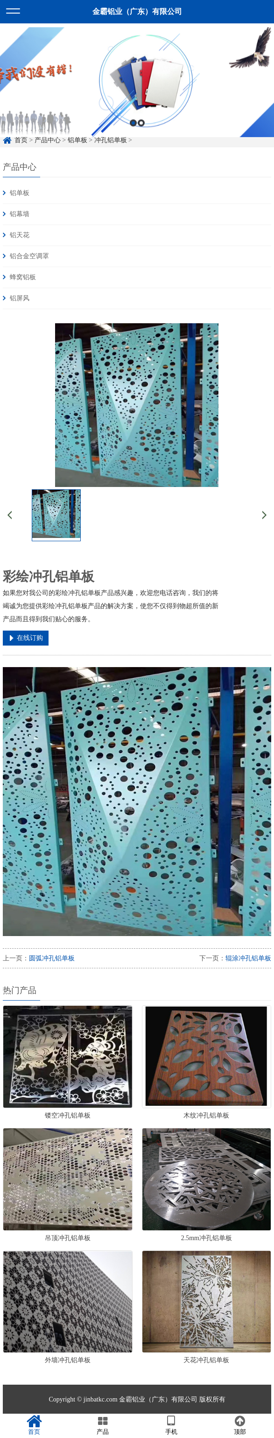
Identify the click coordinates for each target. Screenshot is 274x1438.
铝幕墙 (19, 214)
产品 (103, 1425)
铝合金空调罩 (29, 256)
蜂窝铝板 (23, 277)
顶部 (239, 1425)
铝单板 (19, 192)
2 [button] (141, 139)
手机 (171, 1425)
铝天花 (19, 235)
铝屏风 (19, 298)
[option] (137, 98)
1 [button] (133, 139)
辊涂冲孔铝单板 (248, 958)
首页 (34, 1425)
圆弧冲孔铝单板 (52, 958)
